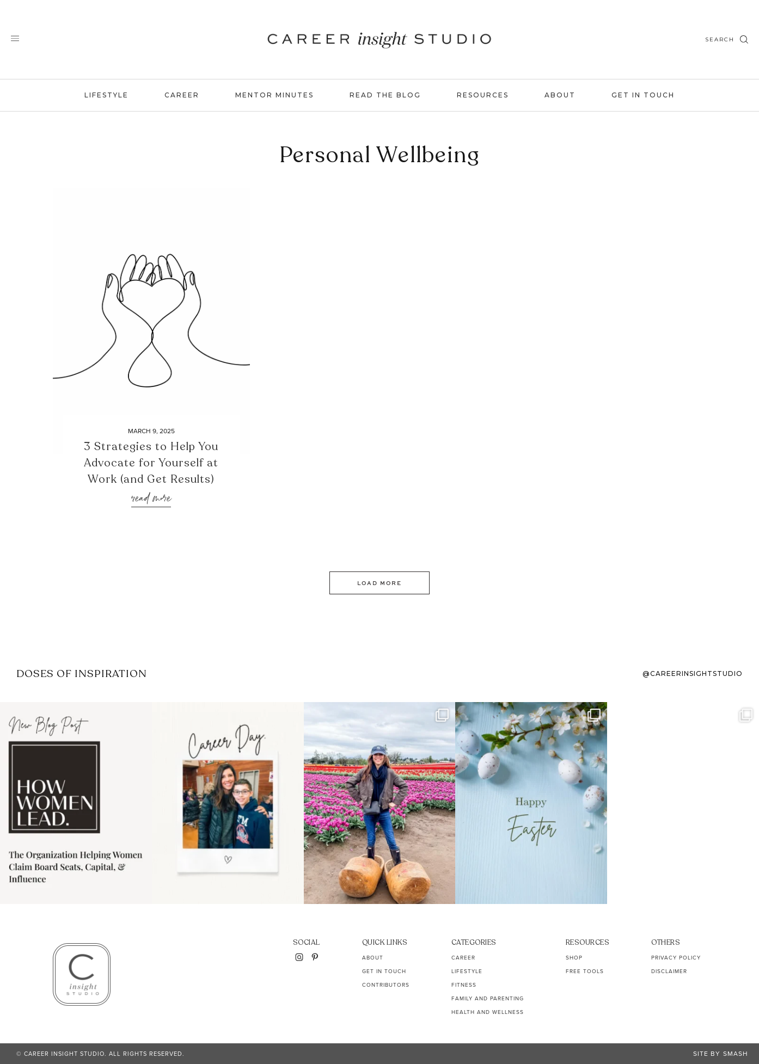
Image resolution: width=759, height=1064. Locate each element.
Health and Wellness (487, 1012)
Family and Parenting (487, 998)
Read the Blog (385, 95)
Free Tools (585, 971)
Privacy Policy (676, 958)
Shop (574, 958)
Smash (735, 1054)
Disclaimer (669, 971)
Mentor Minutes (274, 95)
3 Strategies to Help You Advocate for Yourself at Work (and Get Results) (151, 463)
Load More (379, 583)
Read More (151, 498)
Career (181, 95)
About (560, 95)
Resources (483, 95)
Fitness (463, 985)
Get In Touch (643, 95)
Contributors (385, 985)
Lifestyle (106, 95)
